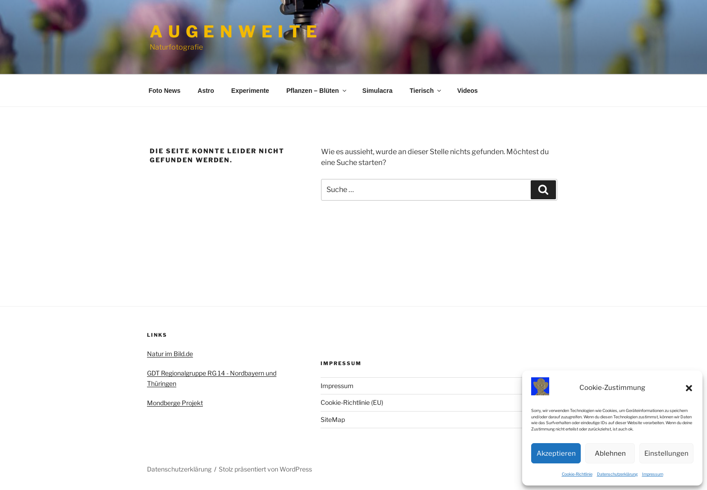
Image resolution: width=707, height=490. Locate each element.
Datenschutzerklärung (617, 474)
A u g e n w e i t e (234, 31)
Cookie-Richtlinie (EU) (352, 402)
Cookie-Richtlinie (577, 474)
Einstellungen (666, 453)
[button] (688, 388)
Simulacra (378, 90)
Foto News (165, 90)
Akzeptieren (556, 453)
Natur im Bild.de (170, 353)
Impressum (652, 474)
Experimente (250, 90)
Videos (467, 90)
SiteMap (333, 419)
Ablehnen (610, 453)
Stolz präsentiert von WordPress (265, 469)
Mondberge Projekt (175, 403)
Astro (205, 90)
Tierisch (426, 90)
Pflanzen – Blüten (317, 90)
